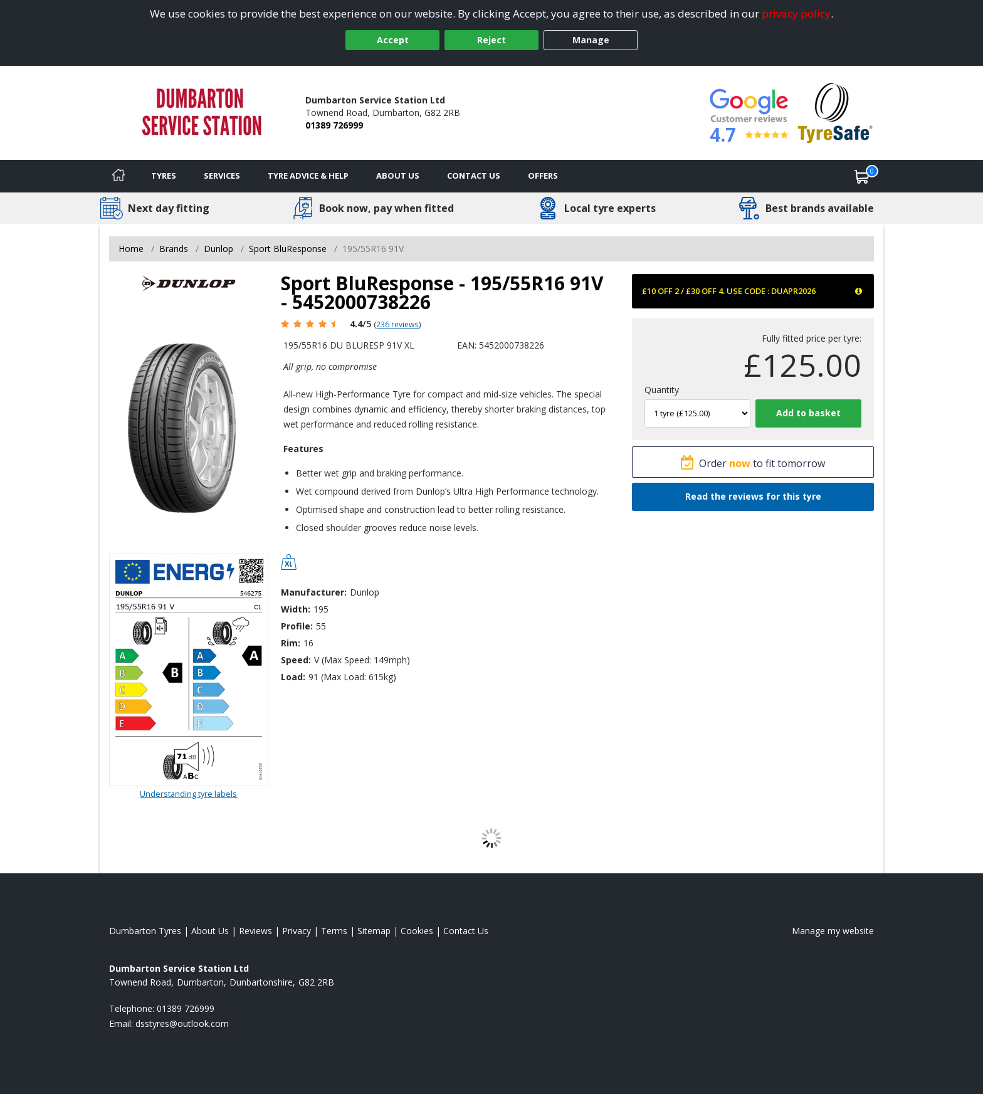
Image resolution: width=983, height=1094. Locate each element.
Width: (295, 609)
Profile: (297, 626)
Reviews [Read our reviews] (255, 931)
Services (222, 175)
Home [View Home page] (131, 249)
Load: (293, 677)
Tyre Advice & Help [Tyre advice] (308, 175)
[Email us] (182, 1023)
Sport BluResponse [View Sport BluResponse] (288, 249)
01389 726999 (334, 125)
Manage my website (833, 931)
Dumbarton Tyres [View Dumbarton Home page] (145, 931)
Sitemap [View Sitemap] (374, 931)
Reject (491, 40)
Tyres (163, 175)
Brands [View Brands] (173, 249)
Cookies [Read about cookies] (417, 931)
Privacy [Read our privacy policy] (296, 931)
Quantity (661, 390)
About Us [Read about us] (210, 931)
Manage (590, 40)
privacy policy (796, 13)
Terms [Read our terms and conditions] (334, 931)
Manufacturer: (314, 592)
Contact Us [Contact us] (473, 175)
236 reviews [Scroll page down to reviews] (397, 324)
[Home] (118, 176)
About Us (397, 175)
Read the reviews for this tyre (753, 496)
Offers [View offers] (543, 175)
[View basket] (862, 176)
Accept (393, 40)
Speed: (296, 660)
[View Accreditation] (835, 112)
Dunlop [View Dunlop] (218, 249)
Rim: (290, 643)
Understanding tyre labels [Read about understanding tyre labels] (188, 793)
